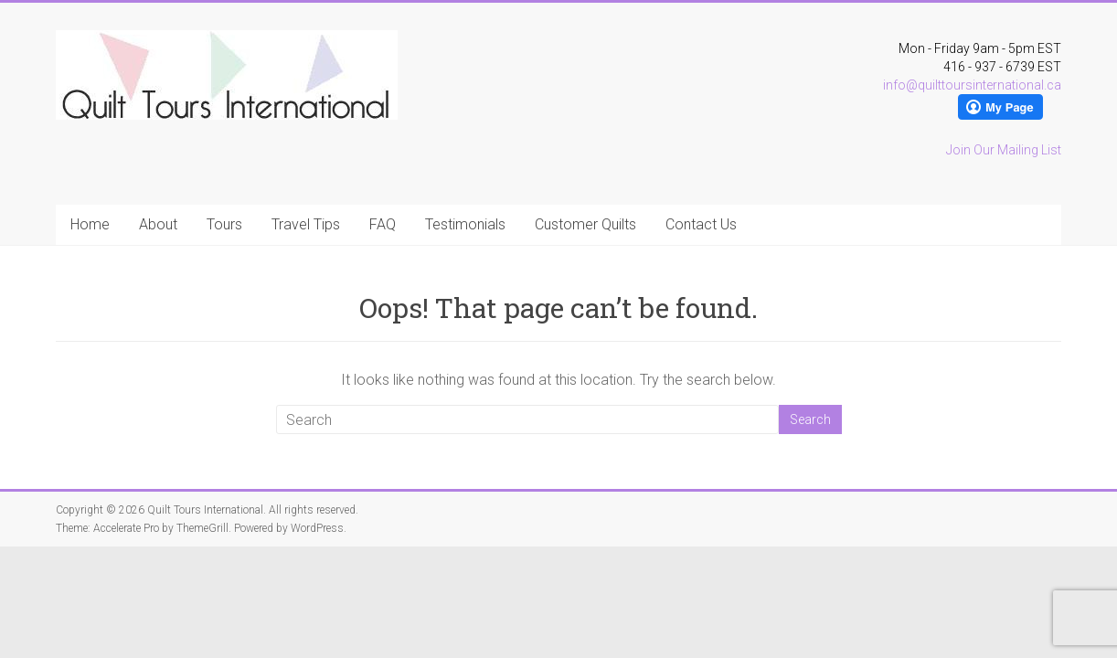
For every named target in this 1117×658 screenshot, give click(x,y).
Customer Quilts (585, 224)
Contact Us (701, 224)
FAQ (382, 224)
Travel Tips (305, 224)
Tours (224, 224)
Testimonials (465, 224)
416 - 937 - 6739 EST (1002, 66)
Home (90, 224)
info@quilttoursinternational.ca (972, 85)
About (158, 224)
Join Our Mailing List (1003, 150)
